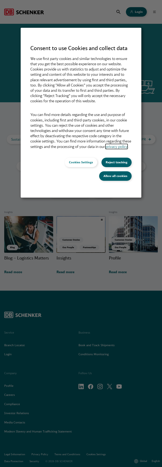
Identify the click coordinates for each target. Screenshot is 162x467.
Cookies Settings (81, 162)
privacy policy (116, 146)
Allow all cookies (115, 176)
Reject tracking (116, 162)
